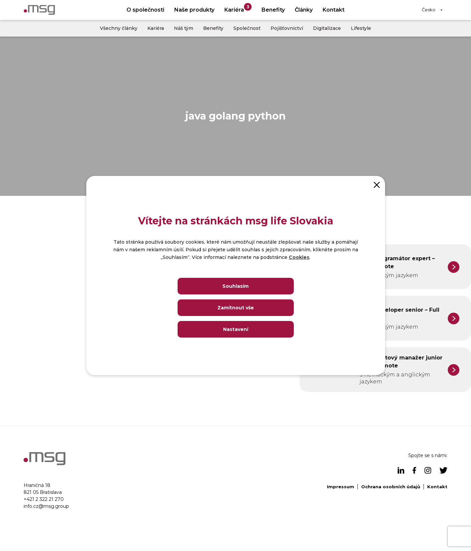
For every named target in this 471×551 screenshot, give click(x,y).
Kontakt (334, 10)
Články (304, 10)
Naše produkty (194, 10)
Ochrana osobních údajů (390, 486)
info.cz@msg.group (46, 506)
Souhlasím (235, 286)
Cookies (299, 257)
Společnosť (247, 28)
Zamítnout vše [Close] (235, 308)
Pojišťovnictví (287, 28)
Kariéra (238, 8)
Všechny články (118, 28)
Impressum (340, 486)
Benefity (273, 10)
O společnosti (145, 10)
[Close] (376, 184)
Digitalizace (327, 28)
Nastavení (235, 329)
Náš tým (183, 28)
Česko (428, 9)
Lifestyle (361, 28)
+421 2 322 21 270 (44, 499)
